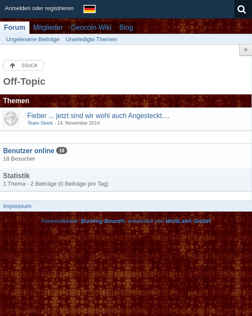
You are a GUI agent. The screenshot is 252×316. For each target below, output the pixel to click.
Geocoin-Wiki (91, 27)
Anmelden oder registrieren (39, 8)
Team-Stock (40, 123)
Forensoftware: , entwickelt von (126, 221)
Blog (126, 27)
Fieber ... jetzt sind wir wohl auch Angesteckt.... (98, 115)
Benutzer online (28, 150)
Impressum (17, 206)
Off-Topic (24, 81)
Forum (14, 27)
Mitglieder (48, 27)
